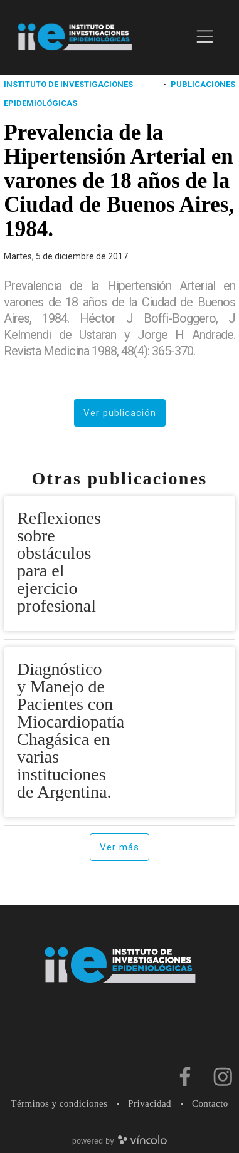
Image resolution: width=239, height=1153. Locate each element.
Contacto (210, 1103)
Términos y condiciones (59, 1103)
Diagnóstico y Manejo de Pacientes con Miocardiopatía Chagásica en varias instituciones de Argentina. (70, 730)
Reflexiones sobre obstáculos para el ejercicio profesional (59, 561)
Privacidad (149, 1103)
